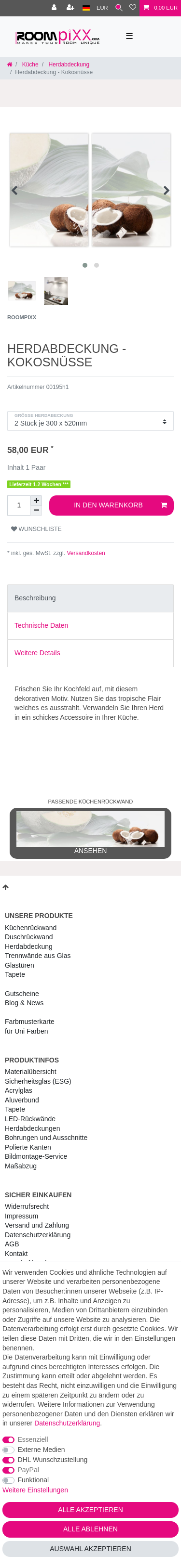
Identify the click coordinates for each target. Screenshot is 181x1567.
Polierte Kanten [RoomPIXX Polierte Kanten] (28, 1147)
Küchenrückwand (30, 928)
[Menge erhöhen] (36, 500)
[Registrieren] (71, 8)
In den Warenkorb (120, 505)
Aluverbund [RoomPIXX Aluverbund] (22, 1100)
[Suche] (118, 8)
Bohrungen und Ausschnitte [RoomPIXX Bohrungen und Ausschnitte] (46, 1137)
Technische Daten (41, 625)
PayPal (28, 1470)
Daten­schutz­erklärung (37, 1235)
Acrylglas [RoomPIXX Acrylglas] (18, 1090)
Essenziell (33, 1439)
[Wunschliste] (132, 8)
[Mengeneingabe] (18, 505)
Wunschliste (36, 529)
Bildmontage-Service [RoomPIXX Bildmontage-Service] (36, 1156)
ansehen (90, 833)
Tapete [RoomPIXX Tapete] (15, 1109)
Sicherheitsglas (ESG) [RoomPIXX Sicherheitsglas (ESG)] (38, 1081)
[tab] (90, 598)
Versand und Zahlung (37, 1225)
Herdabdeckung (68, 64)
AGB (12, 1244)
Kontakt (16, 1253)
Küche (29, 64)
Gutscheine (22, 993)
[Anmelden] (55, 8)
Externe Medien (41, 1449)
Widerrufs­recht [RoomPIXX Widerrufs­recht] (27, 1206)
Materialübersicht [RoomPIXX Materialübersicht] (30, 1071)
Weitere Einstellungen (35, 1490)
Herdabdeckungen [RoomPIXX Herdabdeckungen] (32, 1128)
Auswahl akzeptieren (90, 1549)
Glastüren (19, 965)
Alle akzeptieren (90, 1510)
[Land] (86, 8)
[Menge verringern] (36, 511)
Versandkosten (85, 553)
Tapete (15, 974)
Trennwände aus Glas (37, 955)
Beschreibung (35, 598)
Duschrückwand (29, 937)
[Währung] (102, 8)
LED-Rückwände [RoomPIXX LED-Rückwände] (30, 1119)
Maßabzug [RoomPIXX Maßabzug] (21, 1166)
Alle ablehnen (90, 1529)
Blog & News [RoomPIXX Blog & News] (24, 1003)
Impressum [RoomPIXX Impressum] (21, 1216)
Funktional (33, 1480)
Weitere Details (37, 653)
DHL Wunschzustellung (53, 1459)
